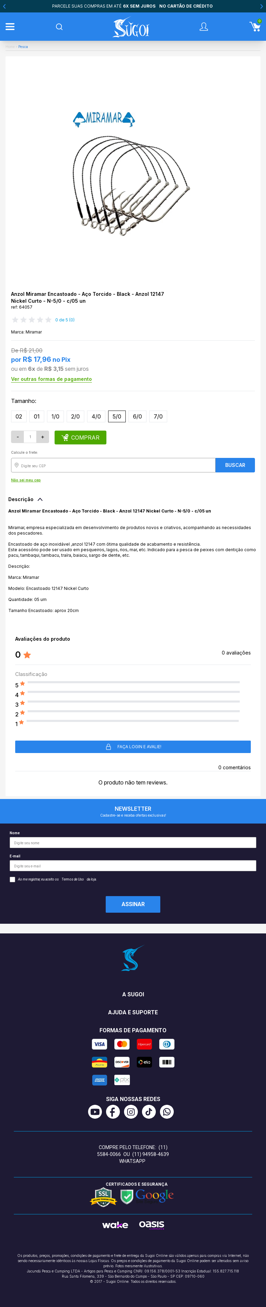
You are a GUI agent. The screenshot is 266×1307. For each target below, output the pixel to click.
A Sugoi (133, 994)
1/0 (55, 416)
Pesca (23, 47)
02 (19, 416)
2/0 (75, 416)
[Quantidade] (30, 437)
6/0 (137, 416)
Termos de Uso (72, 879)
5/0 (117, 416)
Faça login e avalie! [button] (133, 746)
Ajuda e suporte (133, 1012)
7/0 (158, 416)
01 (37, 416)
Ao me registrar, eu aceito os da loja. (53, 879)
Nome (133, 839)
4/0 (96, 416)
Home (10, 47)
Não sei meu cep (26, 480)
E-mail (133, 862)
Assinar (133, 904)
